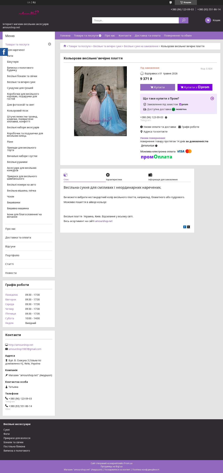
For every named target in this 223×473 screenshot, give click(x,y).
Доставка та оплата (147, 35)
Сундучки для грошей (20, 88)
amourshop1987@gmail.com (25, 349)
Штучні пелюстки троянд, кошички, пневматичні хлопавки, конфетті (22, 119)
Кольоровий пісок (17, 110)
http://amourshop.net (21, 344)
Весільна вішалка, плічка (21, 190)
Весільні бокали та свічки (22, 76)
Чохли (10, 196)
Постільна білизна (14, 446)
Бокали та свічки (13, 442)
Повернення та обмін (178, 35)
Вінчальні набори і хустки (22, 156)
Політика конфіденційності (145, 469)
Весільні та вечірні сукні (107, 46)
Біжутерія (12, 62)
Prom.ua (128, 463)
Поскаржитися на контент (117, 469)
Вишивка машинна (18, 208)
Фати (10, 56)
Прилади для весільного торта (21, 149)
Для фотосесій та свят (20, 105)
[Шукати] (183, 20)
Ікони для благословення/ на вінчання (24, 215)
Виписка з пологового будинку (20, 69)
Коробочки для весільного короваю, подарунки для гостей (23, 96)
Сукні (6, 429)
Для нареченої (16, 50)
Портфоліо (12, 255)
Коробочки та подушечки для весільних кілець (25, 134)
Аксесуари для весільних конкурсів (21, 169)
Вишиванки (13, 202)
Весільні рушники (17, 162)
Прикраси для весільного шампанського (22, 177)
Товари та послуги (86, 35)
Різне (10, 142)
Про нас (110, 35)
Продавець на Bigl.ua (111, 466)
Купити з (196, 87)
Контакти (125, 35)
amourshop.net (104, 221)
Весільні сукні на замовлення (141, 46)
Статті (9, 264)
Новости (11, 273)
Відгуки (10, 246)
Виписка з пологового (16, 450)
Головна (65, 35)
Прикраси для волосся (16, 438)
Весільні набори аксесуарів (23, 127)
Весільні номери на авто (21, 184)
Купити (159, 87)
